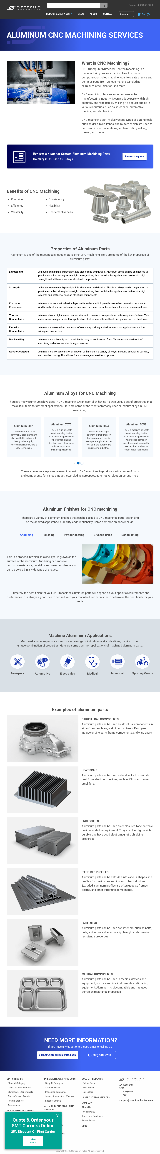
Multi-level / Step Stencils (20, 1092)
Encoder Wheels (53, 1101)
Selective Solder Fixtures (20, 1132)
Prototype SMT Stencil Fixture (22, 1119)
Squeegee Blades (17, 1142)
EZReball (49, 1129)
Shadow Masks (52, 1087)
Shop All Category (16, 1083)
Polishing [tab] (48, 534)
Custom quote (53, 1115)
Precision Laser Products (60, 1079)
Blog (81, 14)
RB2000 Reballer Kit (55, 1133)
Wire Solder (88, 1087)
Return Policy (88, 1120)
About (93, 14)
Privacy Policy (88, 1111)
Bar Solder (88, 1092)
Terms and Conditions (92, 1116)
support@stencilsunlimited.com (58, 1054)
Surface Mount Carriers (19, 1124)
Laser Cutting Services (96, 1097)
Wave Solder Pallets (17, 1128)
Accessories (14, 1105)
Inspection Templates (56, 1092)
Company (87, 1103)
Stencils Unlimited (79, 1151)
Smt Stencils (15, 1079)
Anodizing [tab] (26, 534)
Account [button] (124, 14)
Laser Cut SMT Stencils (19, 1087)
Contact (108, 14)
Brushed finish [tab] (103, 534)
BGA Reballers (52, 1120)
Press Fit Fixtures (16, 1137)
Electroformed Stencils (19, 1096)
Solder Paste (89, 1083)
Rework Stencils (16, 1101)
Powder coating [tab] (74, 534)
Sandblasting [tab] (130, 534)
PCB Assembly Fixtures (20, 1110)
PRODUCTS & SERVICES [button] (57, 14)
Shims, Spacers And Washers (59, 1096)
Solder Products (92, 1079)
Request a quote (134, 156)
